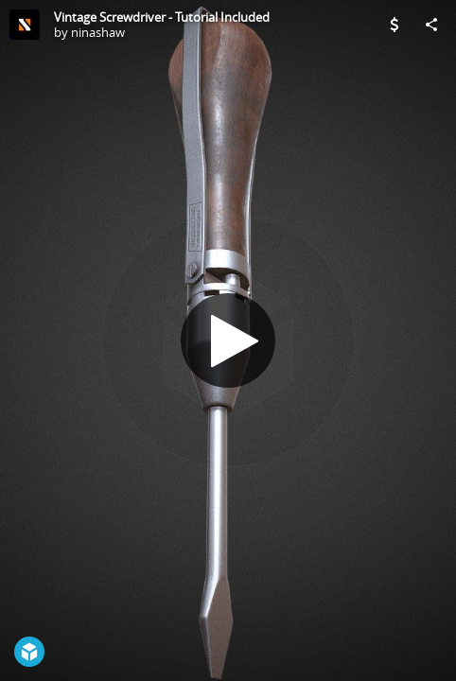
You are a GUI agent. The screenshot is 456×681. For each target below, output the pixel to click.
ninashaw (98, 32)
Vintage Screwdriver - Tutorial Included (162, 17)
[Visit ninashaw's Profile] (24, 24)
